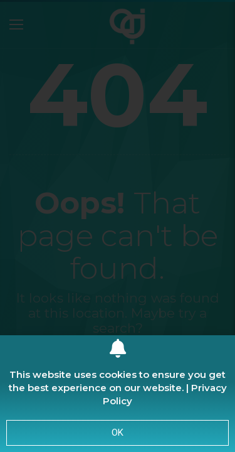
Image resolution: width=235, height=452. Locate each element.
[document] (117, 226)
